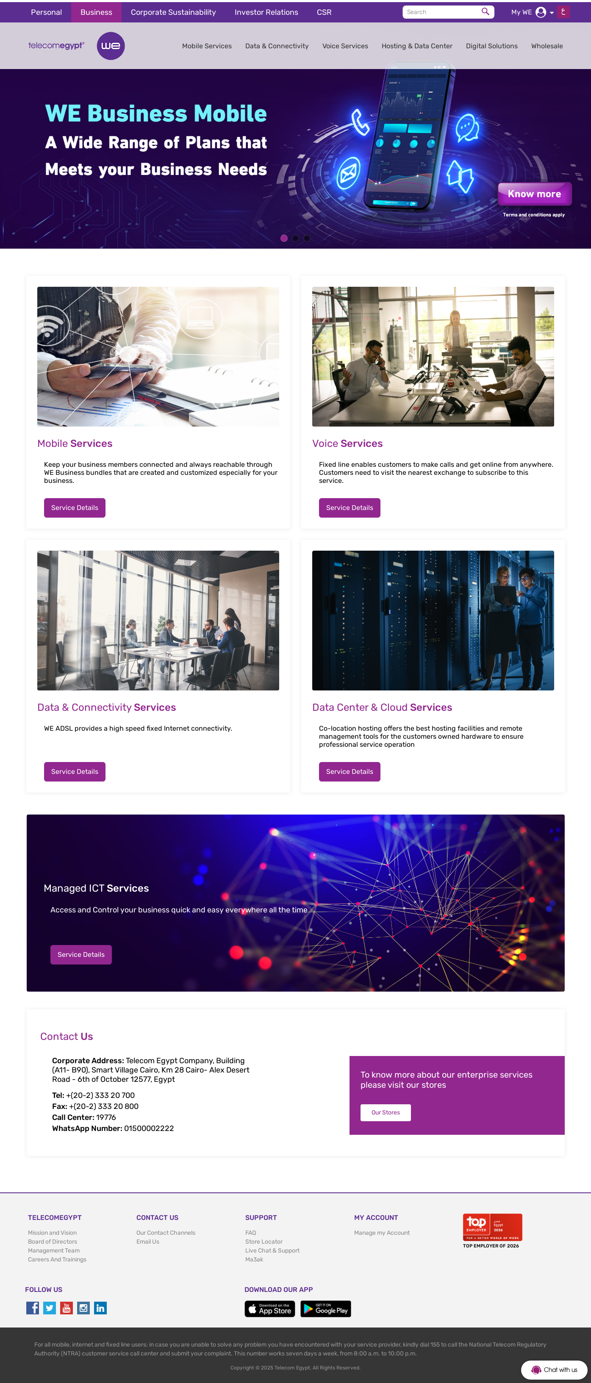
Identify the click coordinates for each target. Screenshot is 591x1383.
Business (96, 10)
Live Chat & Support (272, 1248)
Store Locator (264, 1239)
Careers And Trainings (57, 1257)
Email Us (147, 1239)
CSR (324, 10)
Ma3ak (254, 1257)
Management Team (54, 1248)
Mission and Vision (52, 1230)
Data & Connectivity (277, 44)
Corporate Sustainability (173, 10)
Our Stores (386, 1110)
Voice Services (345, 44)
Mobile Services (207, 44)
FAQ (250, 1230)
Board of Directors (52, 1239)
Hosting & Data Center (417, 44)
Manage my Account (382, 1230)
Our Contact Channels (165, 1230)
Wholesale (547, 44)
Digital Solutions (492, 44)
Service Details (74, 506)
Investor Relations (266, 10)
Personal (46, 10)
